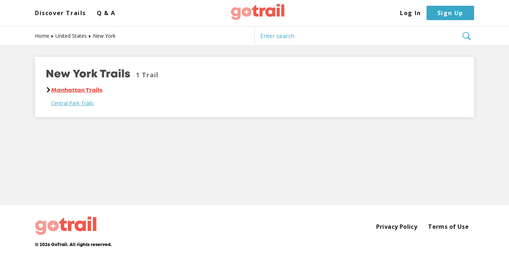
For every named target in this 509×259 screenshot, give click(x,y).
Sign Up (450, 13)
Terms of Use (448, 227)
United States (71, 35)
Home (42, 35)
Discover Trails (60, 13)
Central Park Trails (72, 103)
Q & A (106, 13)
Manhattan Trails (77, 91)
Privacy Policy (397, 227)
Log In (410, 13)
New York (104, 35)
